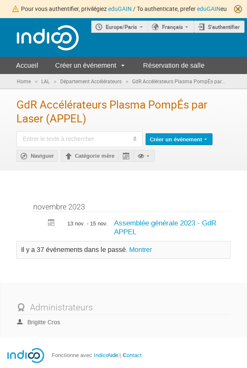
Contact (132, 355)
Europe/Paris (121, 27)
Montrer (140, 250)
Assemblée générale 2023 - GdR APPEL (165, 227)
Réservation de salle (174, 65)
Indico (101, 355)
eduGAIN (120, 9)
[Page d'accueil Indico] (39, 37)
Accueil (27, 65)
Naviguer (42, 156)
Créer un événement (85, 65)
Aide (112, 355)
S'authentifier (224, 27)
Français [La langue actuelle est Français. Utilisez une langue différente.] (172, 27)
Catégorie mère (94, 156)
